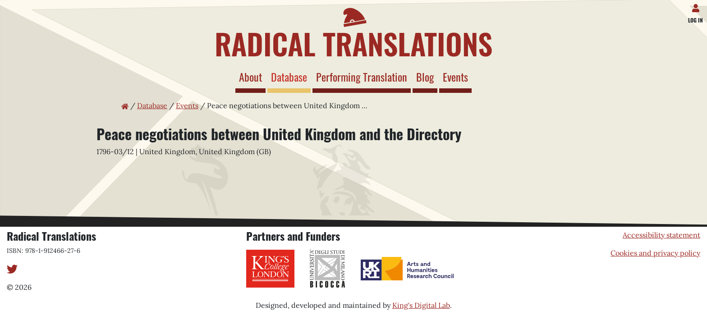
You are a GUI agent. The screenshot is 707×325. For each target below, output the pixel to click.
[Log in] (697, 6)
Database (291, 76)
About (250, 77)
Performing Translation (361, 77)
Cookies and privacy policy (655, 252)
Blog (425, 77)
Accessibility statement (661, 234)
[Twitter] (12, 268)
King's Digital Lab (421, 305)
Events (455, 77)
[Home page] (353, 30)
